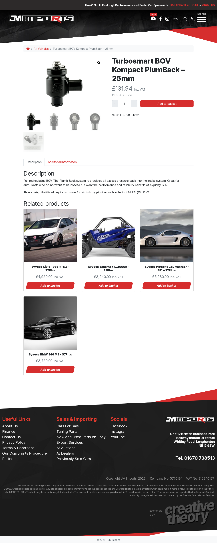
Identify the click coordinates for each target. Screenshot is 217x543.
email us (208, 5)
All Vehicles (41, 48)
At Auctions (66, 447)
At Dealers (65, 453)
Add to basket (166, 103)
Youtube (118, 436)
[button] (99, 63)
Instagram (119, 431)
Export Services (70, 442)
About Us (10, 426)
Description (34, 161)
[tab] (34, 161)
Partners (9, 458)
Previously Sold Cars (74, 458)
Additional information (62, 161)
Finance (8, 431)
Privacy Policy (13, 442)
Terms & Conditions (18, 447)
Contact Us (11, 436)
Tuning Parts (67, 431)
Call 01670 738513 (184, 5)
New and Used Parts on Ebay (81, 436)
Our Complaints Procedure (24, 453)
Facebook (119, 426)
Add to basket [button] (50, 285)
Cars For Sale (68, 426)
